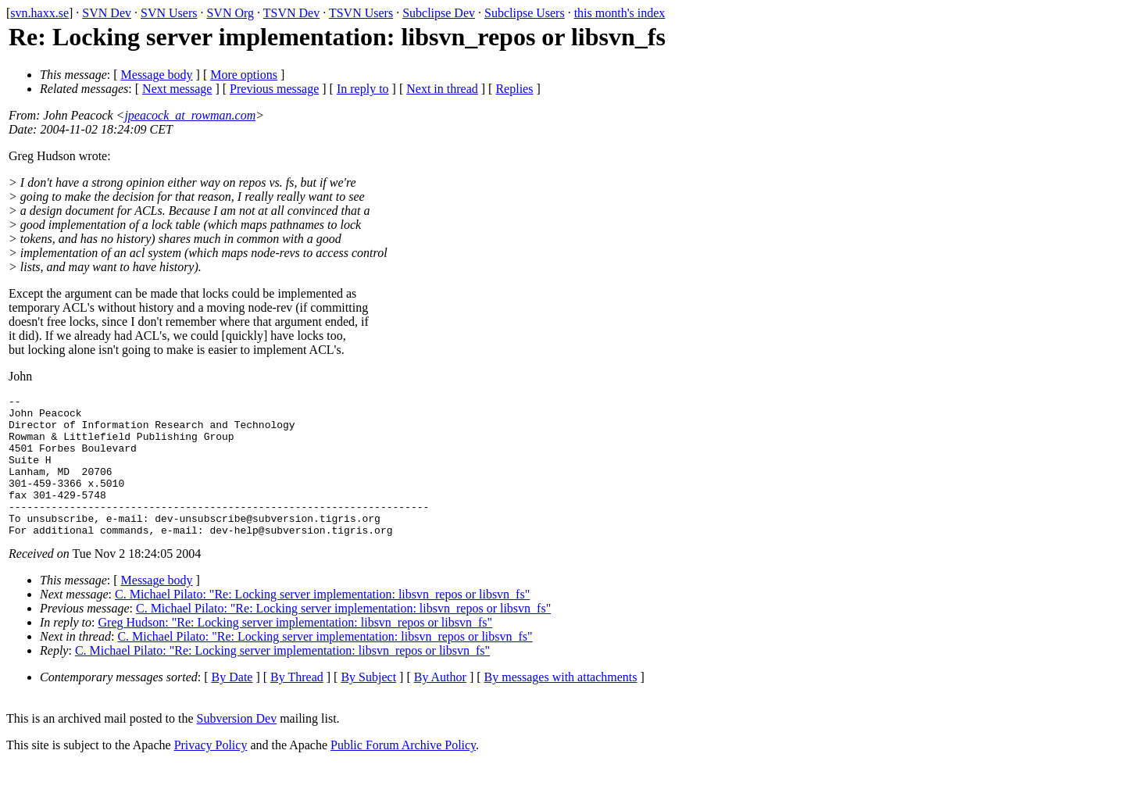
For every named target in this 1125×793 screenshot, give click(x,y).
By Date (232, 705)
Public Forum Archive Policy (403, 773)
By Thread (296, 705)
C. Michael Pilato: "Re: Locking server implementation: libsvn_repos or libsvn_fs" (322, 622)
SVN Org (230, 13)
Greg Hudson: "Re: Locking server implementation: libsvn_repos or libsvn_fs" (295, 650)
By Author (440, 705)
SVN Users (169, 13)
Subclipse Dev (438, 13)
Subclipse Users (524, 13)
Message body (157, 74)
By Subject (368, 705)
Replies (514, 88)
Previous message (274, 88)
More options (243, 74)
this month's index (620, 13)
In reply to (363, 88)
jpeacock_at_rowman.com (189, 115)
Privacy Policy (211, 773)
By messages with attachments (561, 705)
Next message (177, 88)
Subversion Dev (237, 746)
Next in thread (442, 88)
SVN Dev (106, 13)
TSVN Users (361, 13)
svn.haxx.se (39, 13)
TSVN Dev (291, 13)
